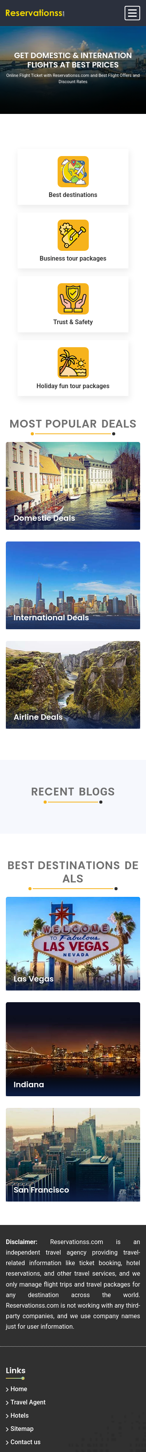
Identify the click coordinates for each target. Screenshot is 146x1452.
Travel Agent (28, 1402)
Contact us (25, 1442)
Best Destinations (63, 865)
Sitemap (22, 1428)
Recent (53, 792)
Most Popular (53, 424)
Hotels (20, 1415)
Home (19, 1389)
